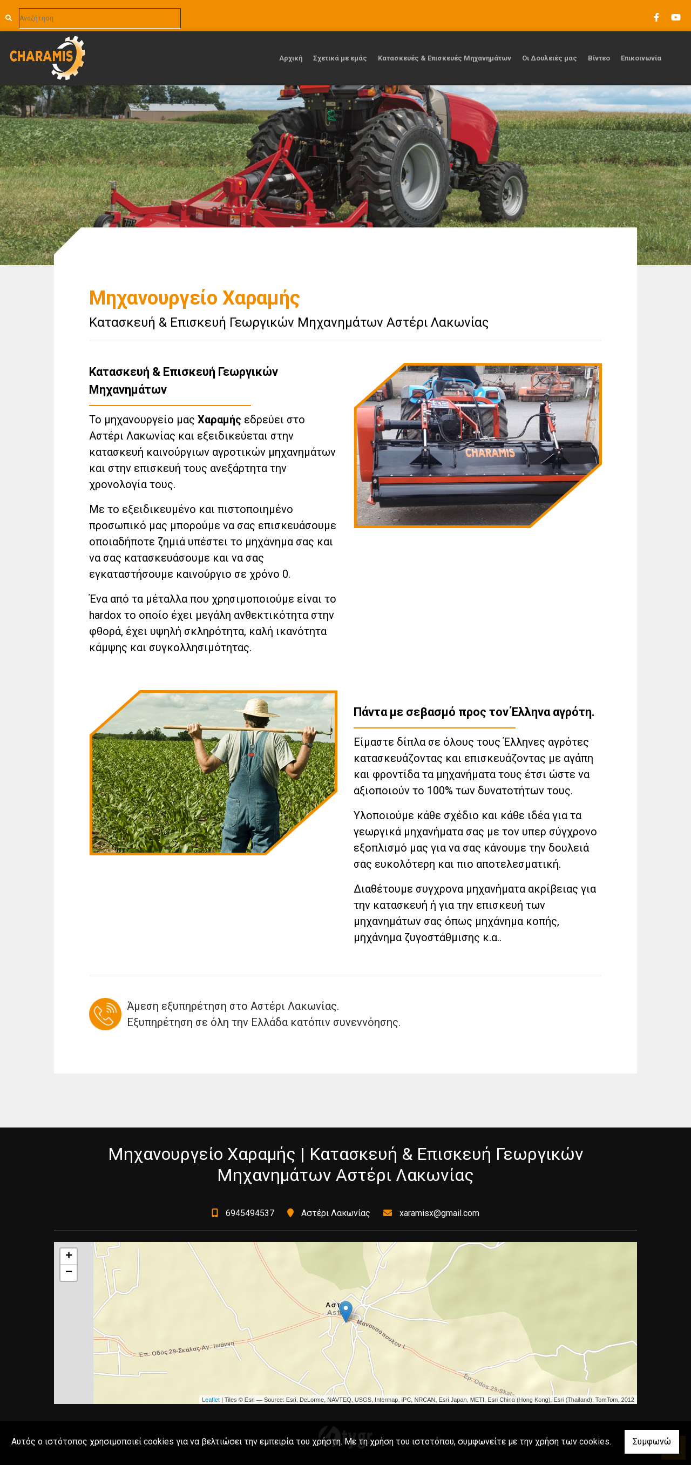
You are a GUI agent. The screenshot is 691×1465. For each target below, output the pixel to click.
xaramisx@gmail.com (439, 1213)
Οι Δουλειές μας (549, 58)
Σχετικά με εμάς (340, 58)
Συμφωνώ (652, 1441)
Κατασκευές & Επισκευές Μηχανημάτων (444, 58)
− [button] (68, 1273)
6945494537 (250, 1213)
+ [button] (68, 1256)
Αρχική (290, 58)
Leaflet (211, 1399)
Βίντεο (599, 58)
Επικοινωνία (641, 58)
